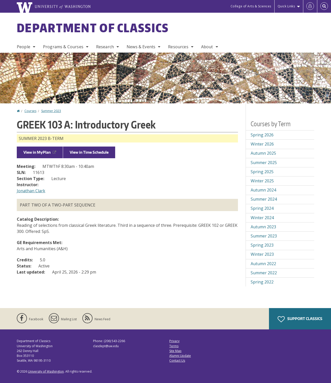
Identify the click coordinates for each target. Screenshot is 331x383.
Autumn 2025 (263, 153)
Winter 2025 (262, 181)
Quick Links (286, 6)
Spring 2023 (262, 245)
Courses (30, 111)
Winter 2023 (262, 254)
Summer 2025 (264, 162)
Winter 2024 (262, 217)
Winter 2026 (262, 144)
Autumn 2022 (263, 263)
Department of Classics (93, 28)
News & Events (141, 47)
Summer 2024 (264, 199)
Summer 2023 (51, 111)
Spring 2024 (262, 208)
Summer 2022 (264, 273)
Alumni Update (180, 356)
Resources (178, 47)
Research (105, 47)
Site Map (175, 351)
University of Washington (46, 371)
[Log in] (310, 6)
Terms (173, 346)
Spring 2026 (262, 135)
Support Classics (300, 319)
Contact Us (177, 360)
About (207, 47)
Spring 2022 (262, 282)
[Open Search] (324, 6)
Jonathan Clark (31, 191)
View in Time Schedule (89, 152)
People (23, 47)
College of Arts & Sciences (251, 6)
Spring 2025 (262, 171)
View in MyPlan (39, 152)
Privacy (174, 341)
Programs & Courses (63, 47)
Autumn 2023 (263, 227)
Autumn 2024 (263, 190)
